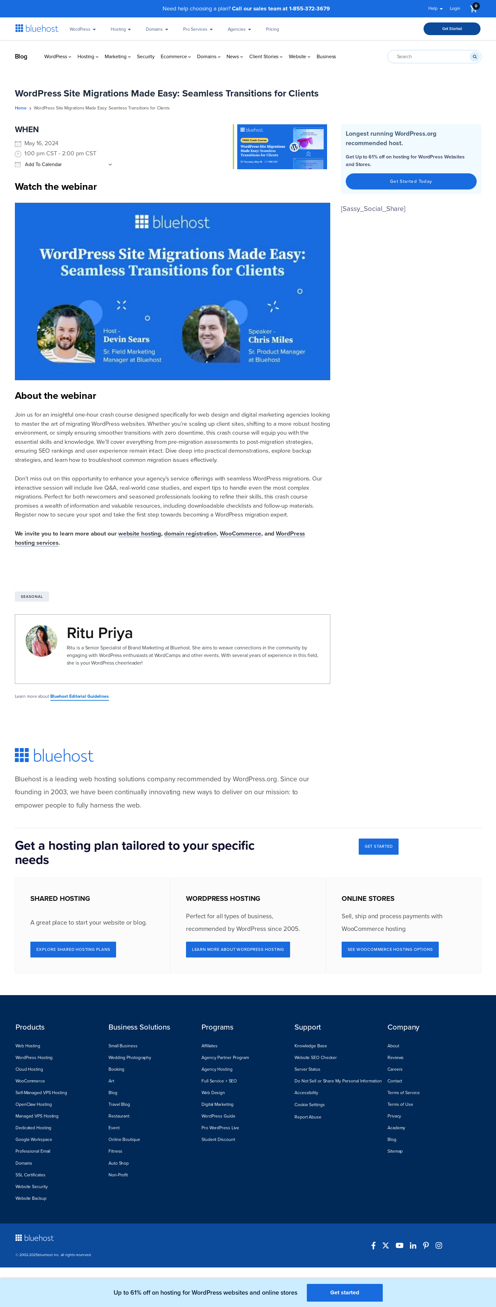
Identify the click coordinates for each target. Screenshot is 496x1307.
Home (21, 108)
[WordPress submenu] (69, 56)
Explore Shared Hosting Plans (73, 949)
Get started (344, 1292)
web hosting (97, 779)
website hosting (139, 533)
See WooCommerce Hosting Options (390, 949)
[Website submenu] (309, 56)
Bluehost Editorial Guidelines (79, 696)
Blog (21, 56)
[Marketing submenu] (129, 56)
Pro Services (199, 31)
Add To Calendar (38, 164)
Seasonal (32, 596)
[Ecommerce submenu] (189, 56)
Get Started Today (411, 181)
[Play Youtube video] (173, 291)
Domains (158, 31)
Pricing (272, 31)
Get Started (452, 28)
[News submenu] (241, 56)
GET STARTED (379, 846)
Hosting (122, 31)
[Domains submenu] (219, 56)
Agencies (240, 31)
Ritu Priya (100, 632)
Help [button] (436, 9)
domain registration (190, 533)
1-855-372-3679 (309, 8)
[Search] (475, 57)
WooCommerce (240, 533)
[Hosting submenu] (97, 56)
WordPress (84, 31)
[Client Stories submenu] (281, 56)
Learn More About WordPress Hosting (238, 949)
